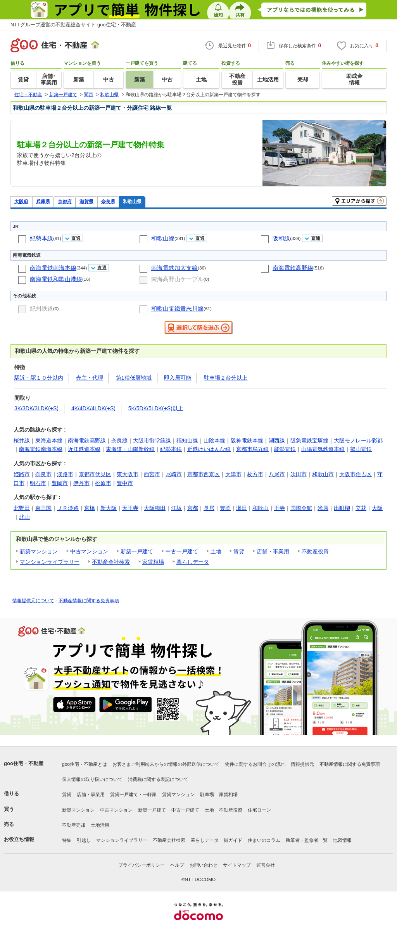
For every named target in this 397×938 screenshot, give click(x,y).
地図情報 (342, 840)
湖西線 (277, 440)
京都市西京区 (203, 474)
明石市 (38, 483)
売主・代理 (89, 378)
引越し (84, 840)
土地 (216, 551)
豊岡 (225, 508)
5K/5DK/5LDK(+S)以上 (155, 408)
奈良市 (43, 474)
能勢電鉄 (285, 449)
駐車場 (207, 794)
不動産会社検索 (111, 562)
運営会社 (265, 865)
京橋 (89, 508)
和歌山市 (323, 474)
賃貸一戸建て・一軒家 (133, 794)
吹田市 (298, 474)
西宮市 (152, 474)
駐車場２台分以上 (225, 378)
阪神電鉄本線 (247, 440)
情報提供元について (33, 600)
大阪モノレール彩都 (358, 440)
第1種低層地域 (134, 378)
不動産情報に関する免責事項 (89, 600)
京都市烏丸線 (252, 449)
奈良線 (119, 440)
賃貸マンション (178, 794)
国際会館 (301, 508)
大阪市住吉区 (355, 474)
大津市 (233, 474)
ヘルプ (177, 865)
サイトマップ (237, 865)
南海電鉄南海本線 (53, 267)
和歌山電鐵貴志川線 (177, 308)
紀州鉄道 (41, 308)
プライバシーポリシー (141, 865)
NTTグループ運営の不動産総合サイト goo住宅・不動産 (73, 25)
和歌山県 (132, 201)
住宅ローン (259, 810)
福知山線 (187, 440)
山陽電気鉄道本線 (323, 449)
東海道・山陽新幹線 (130, 449)
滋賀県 (86, 201)
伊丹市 (81, 483)
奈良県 (108, 201)
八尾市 (277, 474)
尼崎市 (174, 474)
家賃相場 (153, 562)
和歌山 (260, 508)
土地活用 (100, 825)
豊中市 (125, 483)
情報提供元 (302, 764)
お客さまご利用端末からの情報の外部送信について (165, 764)
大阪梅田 (155, 508)
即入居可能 (177, 378)
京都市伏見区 (95, 474)
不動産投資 (315, 551)
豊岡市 (60, 483)
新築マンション (39, 551)
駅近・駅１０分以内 (38, 378)
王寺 (279, 508)
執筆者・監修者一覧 (307, 840)
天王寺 (130, 508)
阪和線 (281, 238)
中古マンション (89, 551)
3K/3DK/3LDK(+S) (36, 408)
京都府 (65, 201)
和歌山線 (162, 238)
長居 (209, 508)
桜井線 (22, 440)
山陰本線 (214, 440)
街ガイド (233, 840)
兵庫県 (43, 201)
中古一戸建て (182, 551)
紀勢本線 (41, 238)
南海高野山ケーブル (177, 279)
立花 (361, 508)
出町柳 (342, 508)
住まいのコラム (264, 840)
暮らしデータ (192, 562)
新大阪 (108, 508)
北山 (24, 517)
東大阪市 (127, 474)
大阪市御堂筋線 (152, 440)
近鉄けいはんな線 (209, 449)
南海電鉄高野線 (293, 267)
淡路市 (65, 474)
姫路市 (22, 474)
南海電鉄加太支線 (174, 267)
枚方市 (255, 474)
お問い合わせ (203, 865)
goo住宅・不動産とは (84, 764)
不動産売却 (73, 825)
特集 (66, 840)
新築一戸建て (137, 551)
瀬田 (241, 508)
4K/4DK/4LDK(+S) (93, 408)
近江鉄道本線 (84, 449)
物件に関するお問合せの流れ (255, 764)
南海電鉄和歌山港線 (56, 279)
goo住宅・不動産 (23, 763)
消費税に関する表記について (158, 779)
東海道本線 (48, 440)
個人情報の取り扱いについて (92, 779)
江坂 (176, 508)
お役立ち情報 (19, 839)
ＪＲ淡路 (68, 508)
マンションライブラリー (49, 562)
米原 (323, 508)
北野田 (22, 508)
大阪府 (21, 201)
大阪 (377, 508)
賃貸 (238, 551)
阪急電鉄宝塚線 (309, 440)
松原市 (103, 483)
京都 (192, 508)
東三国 (43, 508)
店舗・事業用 (273, 551)
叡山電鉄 (361, 449)
